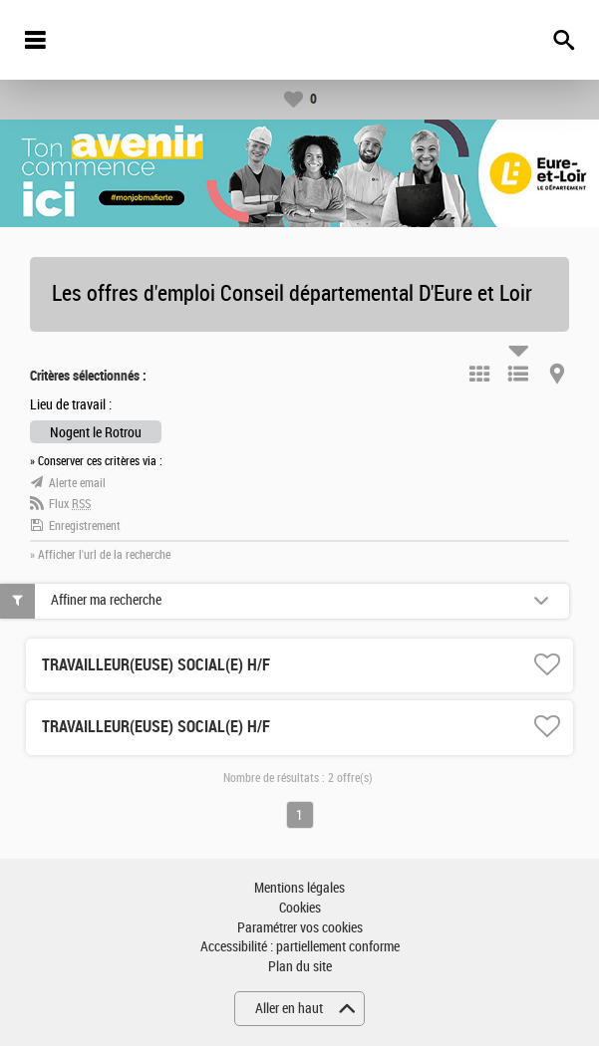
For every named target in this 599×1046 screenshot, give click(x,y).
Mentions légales (299, 888)
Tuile (479, 374)
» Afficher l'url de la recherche (100, 555)
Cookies (300, 908)
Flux (70, 504)
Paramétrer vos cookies (300, 927)
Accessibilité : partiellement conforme (300, 946)
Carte (557, 374)
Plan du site (300, 966)
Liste (518, 374)
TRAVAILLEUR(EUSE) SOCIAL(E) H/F (156, 664)
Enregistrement (85, 526)
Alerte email (77, 483)
